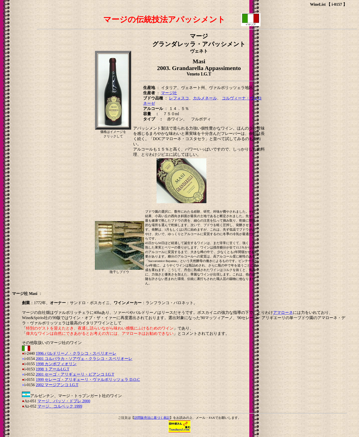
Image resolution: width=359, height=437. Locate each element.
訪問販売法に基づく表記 (152, 418)
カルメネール (205, 98)
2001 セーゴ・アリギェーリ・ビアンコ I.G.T (75, 374)
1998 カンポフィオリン (56, 364)
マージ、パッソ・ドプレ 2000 (63, 401)
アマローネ (283, 312)
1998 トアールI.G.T (52, 369)
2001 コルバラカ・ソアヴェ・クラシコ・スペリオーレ (84, 358)
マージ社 (169, 93)
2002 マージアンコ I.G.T (57, 385)
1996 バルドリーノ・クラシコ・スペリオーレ (76, 353)
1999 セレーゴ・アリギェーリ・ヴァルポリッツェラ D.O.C (88, 379)
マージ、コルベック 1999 (59, 406)
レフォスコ (179, 98)
